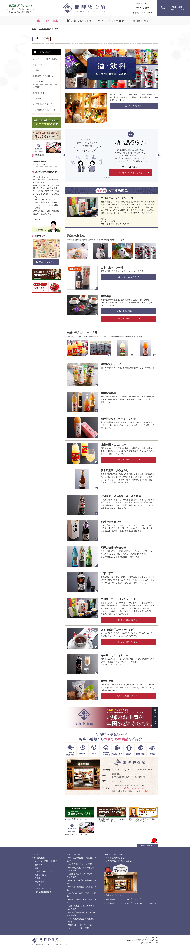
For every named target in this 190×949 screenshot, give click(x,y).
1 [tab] (104, 177)
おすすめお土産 (44, 29)
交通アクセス (142, 3)
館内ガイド (36, 854)
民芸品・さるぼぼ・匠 (44, 76)
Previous (64, 155)
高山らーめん (40, 81)
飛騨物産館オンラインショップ (177, 8)
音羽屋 (38, 98)
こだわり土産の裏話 (73, 854)
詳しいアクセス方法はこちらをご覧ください (130, 788)
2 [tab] (106, 177)
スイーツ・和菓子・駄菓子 (46, 59)
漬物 (37, 70)
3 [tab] (109, 177)
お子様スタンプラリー (117, 858)
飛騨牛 (38, 87)
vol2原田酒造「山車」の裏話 (80, 864)
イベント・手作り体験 (113, 854)
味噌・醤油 (40, 93)
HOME (34, 29)
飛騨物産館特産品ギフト (45, 110)
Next (159, 155)
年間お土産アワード (43, 104)
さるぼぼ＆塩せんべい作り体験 (121, 861)
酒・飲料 (39, 65)
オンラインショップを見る (130, 172)
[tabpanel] (111, 155)
